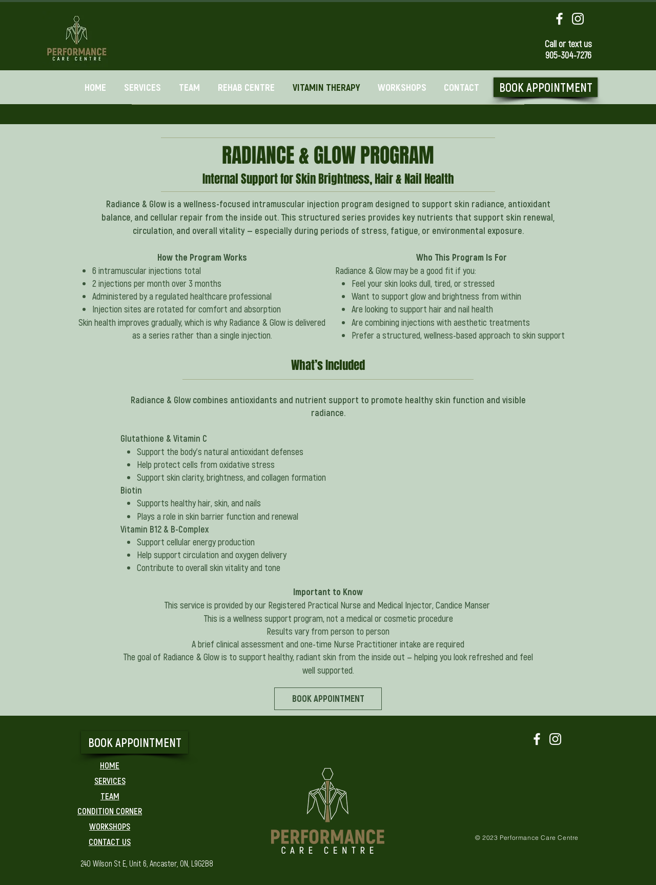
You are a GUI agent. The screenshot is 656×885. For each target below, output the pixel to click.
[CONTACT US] (109, 841)
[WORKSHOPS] (109, 826)
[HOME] (109, 765)
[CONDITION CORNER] (109, 810)
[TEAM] (109, 795)
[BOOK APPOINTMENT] (546, 87)
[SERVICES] (109, 780)
